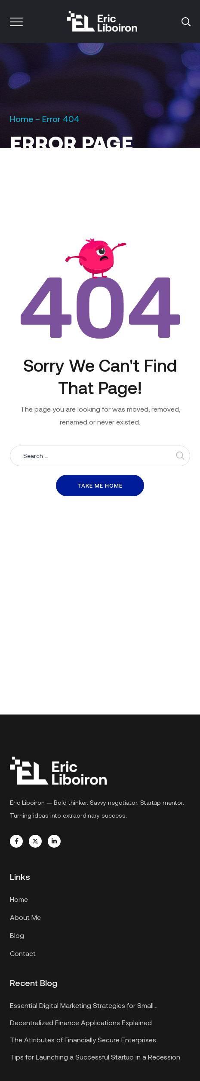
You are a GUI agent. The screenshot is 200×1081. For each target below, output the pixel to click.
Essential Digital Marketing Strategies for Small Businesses (82, 1006)
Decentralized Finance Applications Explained (81, 1022)
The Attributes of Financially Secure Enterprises (83, 1039)
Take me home (100, 485)
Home (21, 118)
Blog (17, 935)
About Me (25, 917)
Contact (23, 953)
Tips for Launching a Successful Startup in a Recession (95, 1057)
